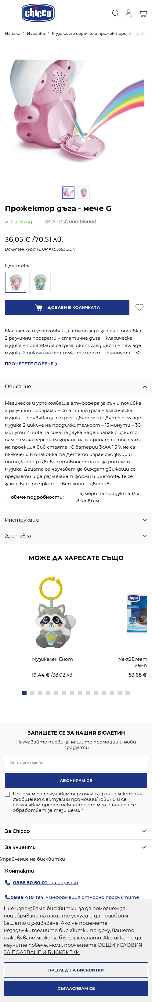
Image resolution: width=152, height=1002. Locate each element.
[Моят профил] (128, 12)
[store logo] (38, 13)
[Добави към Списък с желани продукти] (139, 307)
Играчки (36, 33)
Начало (12, 33)
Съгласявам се (76, 988)
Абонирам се (76, 780)
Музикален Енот (52, 659)
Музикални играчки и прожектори (89, 33)
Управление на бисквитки (32, 859)
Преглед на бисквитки (76, 970)
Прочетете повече (29, 364)
